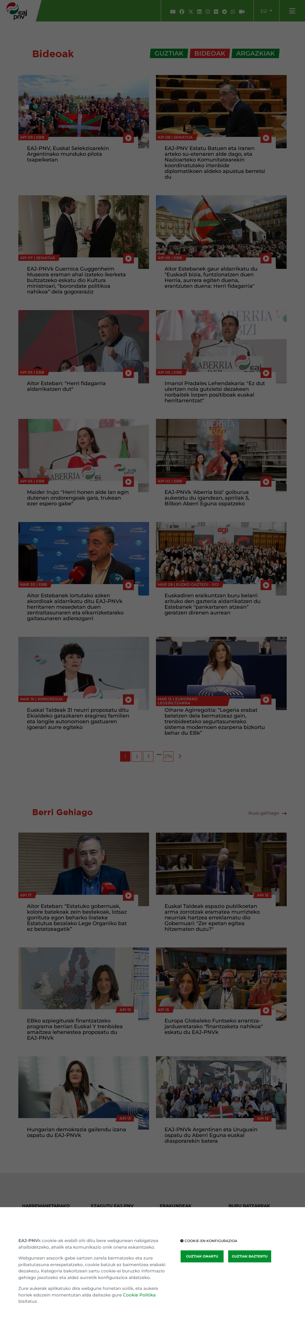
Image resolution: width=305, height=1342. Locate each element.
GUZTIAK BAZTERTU (249, 1256)
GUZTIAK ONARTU (202, 1256)
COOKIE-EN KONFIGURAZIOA (208, 1241)
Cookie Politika (139, 1295)
